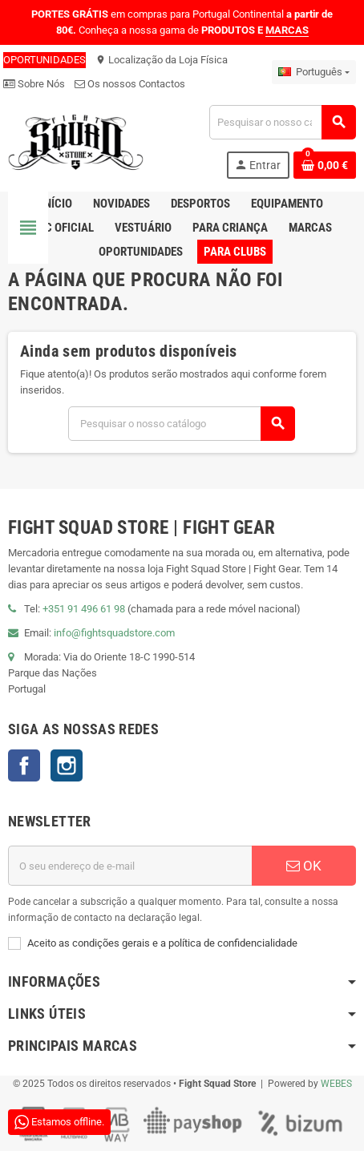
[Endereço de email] (130, 866)
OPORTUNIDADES (44, 60)
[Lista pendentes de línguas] (314, 72)
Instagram (67, 765)
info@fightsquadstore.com (114, 633)
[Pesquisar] (282, 122)
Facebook (24, 765)
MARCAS (287, 30)
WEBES (336, 1083)
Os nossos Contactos (130, 84)
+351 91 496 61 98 (83, 609)
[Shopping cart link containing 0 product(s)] (324, 165)
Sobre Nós (34, 84)
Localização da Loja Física (161, 60)
